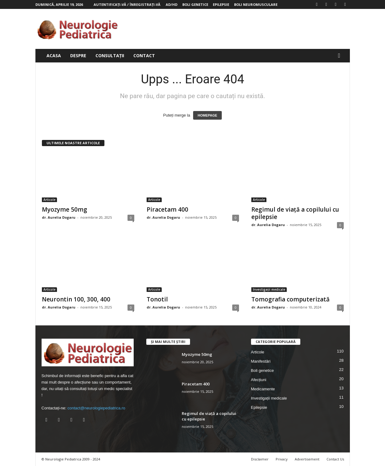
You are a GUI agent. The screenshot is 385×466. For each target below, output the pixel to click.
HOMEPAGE (207, 115)
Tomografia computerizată (290, 299)
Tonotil (157, 299)
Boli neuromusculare (256, 4)
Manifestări (261, 361)
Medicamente (263, 389)
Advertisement (307, 459)
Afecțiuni (258, 379)
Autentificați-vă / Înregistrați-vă (127, 4)
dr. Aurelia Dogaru (58, 217)
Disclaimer (260, 459)
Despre (78, 55)
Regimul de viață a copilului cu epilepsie (295, 213)
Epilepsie (221, 4)
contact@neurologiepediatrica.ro (96, 408)
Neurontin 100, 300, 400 (76, 299)
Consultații (109, 55)
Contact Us (335, 459)
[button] (340, 55)
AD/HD (171, 4)
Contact (144, 55)
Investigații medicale (269, 289)
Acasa (54, 55)
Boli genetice (195, 4)
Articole (49, 199)
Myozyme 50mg (64, 209)
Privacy (282, 459)
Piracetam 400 (167, 209)
